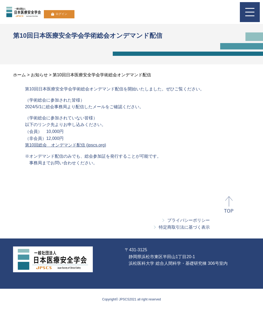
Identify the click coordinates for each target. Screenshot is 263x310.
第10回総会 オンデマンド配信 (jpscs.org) (65, 145)
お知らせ (39, 75)
